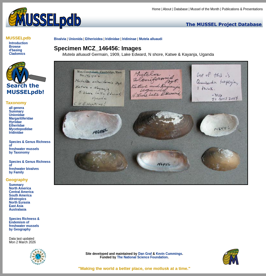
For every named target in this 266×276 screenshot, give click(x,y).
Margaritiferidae (21, 118)
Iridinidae (16, 132)
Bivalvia (60, 39)
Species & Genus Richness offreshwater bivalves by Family (29, 167)
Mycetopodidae (20, 129)
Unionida (76, 39)
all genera (16, 108)
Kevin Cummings (169, 253)
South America (20, 195)
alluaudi (156, 39)
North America (20, 188)
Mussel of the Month (205, 9)
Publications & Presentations (242, 9)
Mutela (144, 39)
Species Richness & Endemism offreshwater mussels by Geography (24, 224)
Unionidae (16, 115)
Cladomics (17, 53)
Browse (15, 46)
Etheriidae (16, 125)
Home (156, 9)
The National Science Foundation (142, 257)
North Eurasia (19, 202)
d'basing (15, 50)
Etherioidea (93, 39)
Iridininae (129, 39)
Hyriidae (15, 122)
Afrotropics (17, 199)
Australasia (17, 209)
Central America (21, 192)
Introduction (18, 43)
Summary (16, 111)
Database (181, 9)
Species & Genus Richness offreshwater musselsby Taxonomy (29, 147)
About (167, 9)
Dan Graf (145, 253)
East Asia (16, 206)
